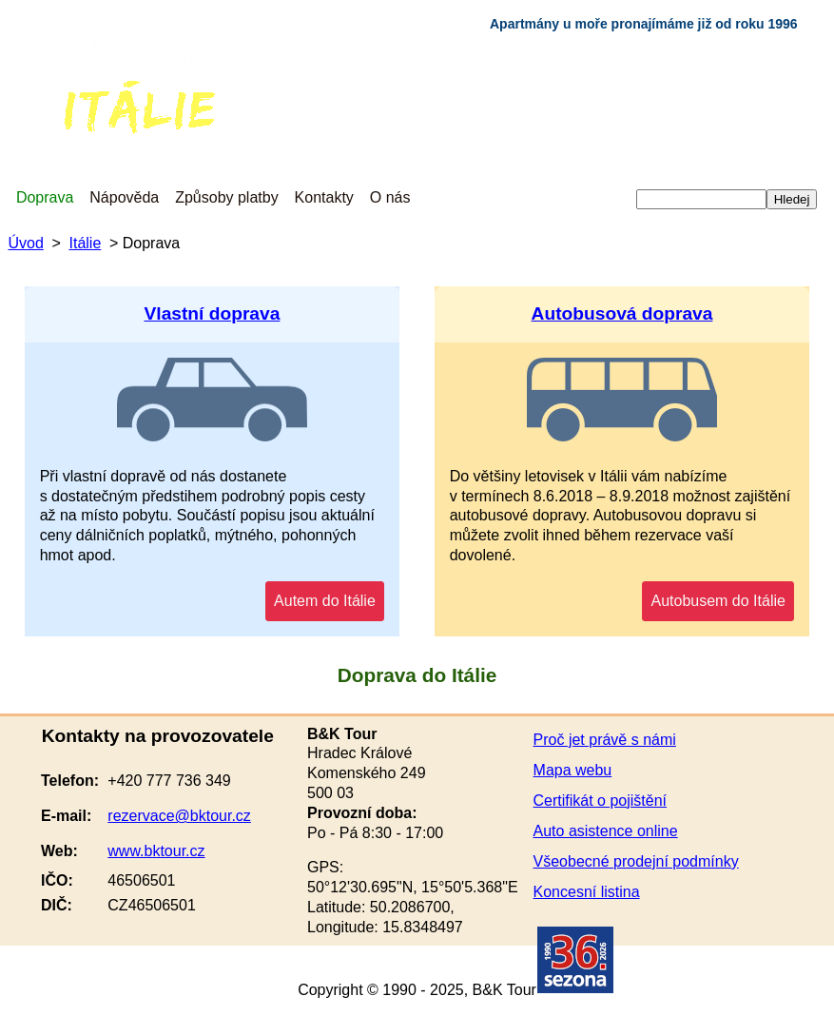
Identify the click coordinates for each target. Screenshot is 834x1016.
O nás (390, 197)
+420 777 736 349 (168, 780)
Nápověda (124, 197)
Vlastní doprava (213, 313)
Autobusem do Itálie (717, 601)
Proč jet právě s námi (604, 740)
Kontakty (324, 197)
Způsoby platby (227, 197)
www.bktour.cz (155, 851)
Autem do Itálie (325, 601)
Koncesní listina (586, 892)
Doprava (44, 197)
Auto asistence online (605, 831)
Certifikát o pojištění (600, 800)
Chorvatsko (48, 37)
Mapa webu (572, 770)
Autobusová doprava (622, 313)
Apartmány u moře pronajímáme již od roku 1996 (644, 23)
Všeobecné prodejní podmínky (636, 861)
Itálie (73, 90)
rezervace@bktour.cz (179, 816)
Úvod (25, 243)
